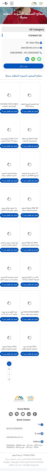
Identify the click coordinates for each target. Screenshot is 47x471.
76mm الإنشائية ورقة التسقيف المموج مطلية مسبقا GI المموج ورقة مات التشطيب (29, 351)
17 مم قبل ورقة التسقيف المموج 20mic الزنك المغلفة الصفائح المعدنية (29, 176)
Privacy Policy (29, 458)
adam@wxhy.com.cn (30, 48)
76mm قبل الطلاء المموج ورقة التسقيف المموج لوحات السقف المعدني (30, 246)
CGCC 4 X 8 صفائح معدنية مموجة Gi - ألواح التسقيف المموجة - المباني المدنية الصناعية (9, 141)
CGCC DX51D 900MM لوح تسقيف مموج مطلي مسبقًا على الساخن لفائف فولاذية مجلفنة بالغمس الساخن (30, 316)
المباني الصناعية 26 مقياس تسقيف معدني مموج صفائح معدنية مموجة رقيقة (9, 281)
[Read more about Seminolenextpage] (9, 377)
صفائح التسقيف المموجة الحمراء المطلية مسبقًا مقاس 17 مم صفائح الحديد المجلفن (9, 176)
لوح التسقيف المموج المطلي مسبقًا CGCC (30, 106)
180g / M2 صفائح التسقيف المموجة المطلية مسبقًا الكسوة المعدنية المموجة (29, 211)
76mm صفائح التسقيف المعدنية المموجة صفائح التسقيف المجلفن (9, 351)
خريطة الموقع (17, 458)
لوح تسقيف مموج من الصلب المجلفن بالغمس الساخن (9, 246)
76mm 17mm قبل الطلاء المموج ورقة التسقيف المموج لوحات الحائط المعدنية (30, 141)
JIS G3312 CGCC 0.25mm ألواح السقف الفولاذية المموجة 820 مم (9, 106)
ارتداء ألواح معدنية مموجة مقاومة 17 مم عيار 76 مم (9, 316)
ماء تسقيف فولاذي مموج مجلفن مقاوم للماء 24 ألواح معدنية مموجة (9, 211)
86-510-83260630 (14, 431)
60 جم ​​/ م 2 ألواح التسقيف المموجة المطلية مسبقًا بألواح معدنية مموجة (30, 281)
